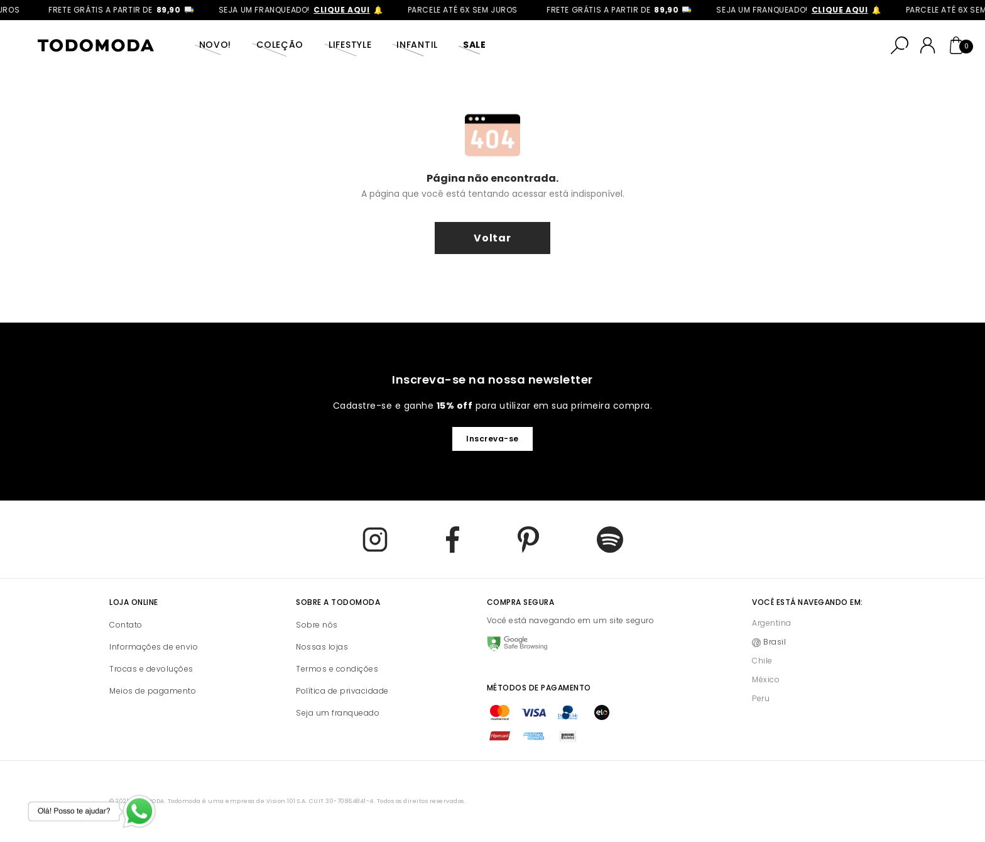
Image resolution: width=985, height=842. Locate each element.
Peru (761, 698)
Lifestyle (350, 44)
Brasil (774, 641)
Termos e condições (337, 668)
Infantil (417, 44)
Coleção (279, 44)
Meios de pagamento (152, 690)
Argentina (772, 623)
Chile (762, 660)
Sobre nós (317, 624)
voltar (492, 238)
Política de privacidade (342, 690)
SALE (474, 44)
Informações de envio (153, 646)
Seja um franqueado (337, 712)
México (766, 679)
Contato (126, 624)
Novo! (215, 44)
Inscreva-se (492, 438)
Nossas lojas (322, 646)
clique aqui (346, 9)
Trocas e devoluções (151, 668)
